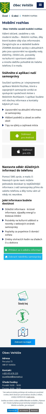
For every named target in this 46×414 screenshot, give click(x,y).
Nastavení (34, 410)
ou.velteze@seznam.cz (12, 376)
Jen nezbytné (24, 410)
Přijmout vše (12, 410)
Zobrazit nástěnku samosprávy (24, 256)
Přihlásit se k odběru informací (24, 249)
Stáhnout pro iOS (27, 151)
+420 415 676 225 (10, 373)
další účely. (31, 397)
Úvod (5, 15)
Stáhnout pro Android (27, 136)
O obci (15, 15)
